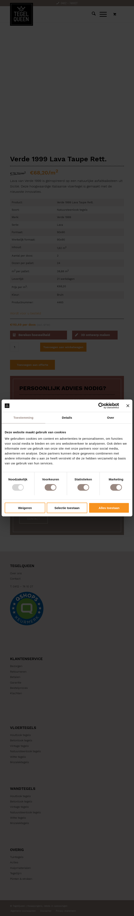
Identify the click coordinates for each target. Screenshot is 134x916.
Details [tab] (67, 417)
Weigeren (25, 508)
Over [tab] (110, 417)
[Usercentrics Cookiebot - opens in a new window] (101, 406)
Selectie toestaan (67, 508)
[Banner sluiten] (127, 405)
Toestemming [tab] (24, 417)
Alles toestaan (109, 508)
